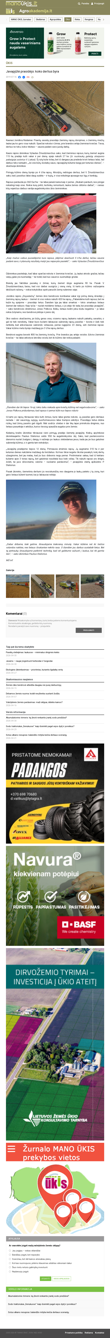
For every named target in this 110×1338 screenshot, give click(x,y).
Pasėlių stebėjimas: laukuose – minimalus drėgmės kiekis (32, 652)
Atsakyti (45, 1279)
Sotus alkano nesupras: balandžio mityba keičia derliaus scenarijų (36, 735)
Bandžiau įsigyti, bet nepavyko (24, 1255)
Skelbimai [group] (40, 19)
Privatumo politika (74, 1333)
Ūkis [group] (68, 19)
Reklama (89, 1333)
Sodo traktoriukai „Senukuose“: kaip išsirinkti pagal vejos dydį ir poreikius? (40, 726)
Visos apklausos (61, 1279)
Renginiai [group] (89, 19)
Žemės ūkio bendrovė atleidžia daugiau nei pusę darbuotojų (33, 685)
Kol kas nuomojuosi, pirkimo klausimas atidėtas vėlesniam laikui (40, 1263)
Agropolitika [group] (55, 19)
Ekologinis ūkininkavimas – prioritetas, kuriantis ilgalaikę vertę (34, 669)
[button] (6, 19)
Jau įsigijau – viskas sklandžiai (24, 1250)
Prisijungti (88, 630)
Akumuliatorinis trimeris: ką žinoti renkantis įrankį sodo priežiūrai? (36, 717)
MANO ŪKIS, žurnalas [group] (21, 19)
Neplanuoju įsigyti (18, 1271)
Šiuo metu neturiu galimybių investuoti (28, 1267)
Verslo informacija (20, 1289)
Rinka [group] (77, 19)
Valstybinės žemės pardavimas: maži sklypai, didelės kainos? (34, 702)
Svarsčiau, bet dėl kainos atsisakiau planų (30, 1259)
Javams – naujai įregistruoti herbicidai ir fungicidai (29, 661)
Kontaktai (99, 1333)
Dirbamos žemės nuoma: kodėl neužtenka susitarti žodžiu (33, 693)
